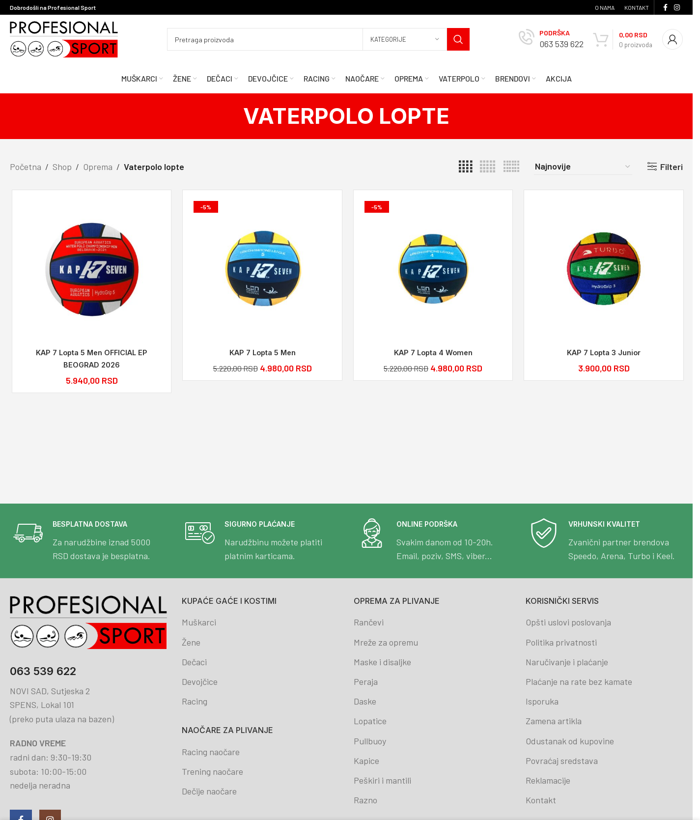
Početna (25, 166)
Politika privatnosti (561, 642)
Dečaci (194, 661)
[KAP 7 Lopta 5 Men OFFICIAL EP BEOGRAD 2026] (90, 270)
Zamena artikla (554, 720)
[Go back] (231, 116)
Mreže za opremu (386, 642)
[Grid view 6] (511, 166)
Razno (365, 799)
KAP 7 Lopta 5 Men (260, 353)
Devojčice (200, 681)
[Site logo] (64, 38)
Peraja (366, 681)
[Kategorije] (405, 39)
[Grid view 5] (487, 166)
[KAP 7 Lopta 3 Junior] (602, 270)
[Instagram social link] (677, 7)
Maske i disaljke (382, 661)
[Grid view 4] (465, 166)
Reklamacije (548, 780)
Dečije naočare (209, 791)
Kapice (366, 760)
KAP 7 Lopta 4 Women (431, 353)
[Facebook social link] (665, 7)
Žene (191, 642)
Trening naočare (212, 771)
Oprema (97, 166)
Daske (365, 701)
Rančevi (369, 622)
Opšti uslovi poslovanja (568, 622)
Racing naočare (211, 751)
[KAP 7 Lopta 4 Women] (431, 270)
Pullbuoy (370, 740)
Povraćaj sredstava (562, 760)
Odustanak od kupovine (570, 740)
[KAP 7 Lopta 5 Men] (261, 270)
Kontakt (541, 799)
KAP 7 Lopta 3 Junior (602, 353)
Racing (194, 701)
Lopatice (370, 720)
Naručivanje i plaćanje (567, 661)
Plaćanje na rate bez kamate (579, 681)
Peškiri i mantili (382, 780)
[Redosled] (583, 167)
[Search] (318, 39)
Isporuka (542, 701)
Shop (62, 166)
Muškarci (199, 622)
